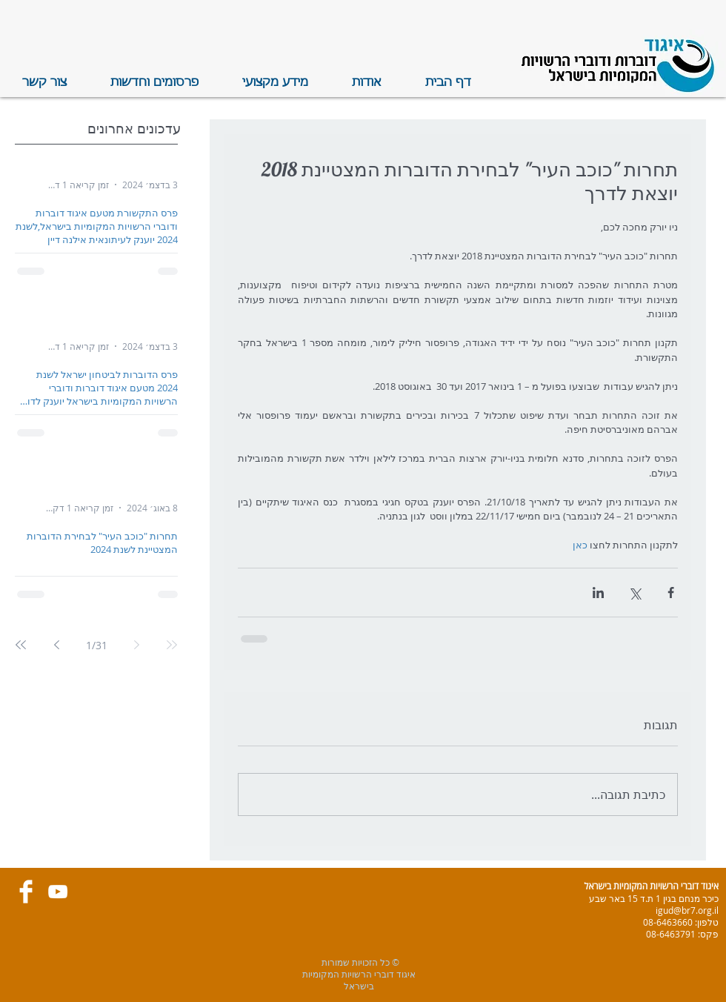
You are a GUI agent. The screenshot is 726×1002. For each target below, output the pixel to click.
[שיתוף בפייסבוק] (671, 592)
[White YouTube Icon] (58, 891)
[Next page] (56, 644)
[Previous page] (136, 644)
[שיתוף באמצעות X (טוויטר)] (634, 592)
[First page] (172, 644)
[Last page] (20, 644)
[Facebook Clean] (26, 891)
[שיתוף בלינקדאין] (598, 592)
